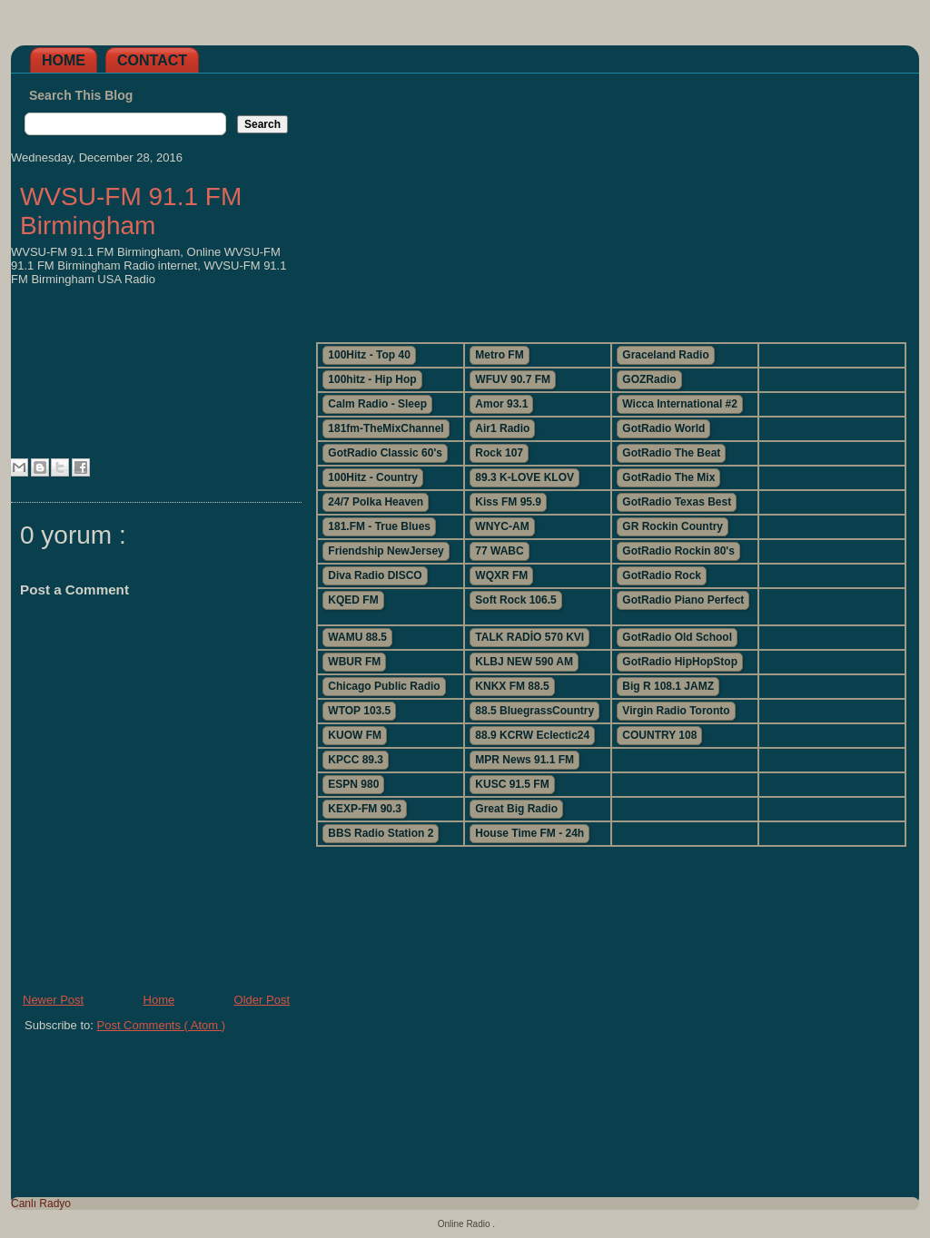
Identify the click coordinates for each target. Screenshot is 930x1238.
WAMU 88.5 (357, 637)
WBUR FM (354, 661)
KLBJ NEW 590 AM (524, 661)
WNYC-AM (502, 526)
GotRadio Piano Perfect (683, 600)
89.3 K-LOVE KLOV (524, 477)
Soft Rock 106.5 (515, 600)
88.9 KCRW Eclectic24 (532, 735)
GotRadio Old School (677, 637)
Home (63, 60)
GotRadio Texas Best (676, 502)
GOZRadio (649, 379)
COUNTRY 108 (659, 735)
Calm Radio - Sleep (377, 404)
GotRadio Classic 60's (385, 453)
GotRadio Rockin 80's (678, 551)
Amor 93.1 (501, 404)
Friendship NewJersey (385, 551)
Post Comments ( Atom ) (161, 1025)
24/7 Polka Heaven (375, 502)
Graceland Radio (665, 355)
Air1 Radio (502, 428)
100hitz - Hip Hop (372, 379)
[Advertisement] (610, 201)
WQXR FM (501, 575)
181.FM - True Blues (379, 526)
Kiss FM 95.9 (508, 502)
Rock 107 (499, 453)
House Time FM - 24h (529, 833)
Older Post (262, 1000)
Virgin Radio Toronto (675, 710)
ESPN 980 (353, 784)
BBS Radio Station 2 (380, 833)
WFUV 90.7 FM (512, 379)
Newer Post (53, 1000)
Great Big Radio (516, 808)
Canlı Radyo (41, 1203)
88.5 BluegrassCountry (534, 710)
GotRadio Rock (661, 575)
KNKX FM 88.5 (512, 686)
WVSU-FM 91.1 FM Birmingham (131, 211)
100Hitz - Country (373, 477)
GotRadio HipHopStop (679, 661)
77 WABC (499, 551)
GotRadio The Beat (671, 453)
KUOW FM (354, 735)
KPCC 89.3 (355, 759)
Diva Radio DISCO (374, 575)
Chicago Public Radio (384, 686)
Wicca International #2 (679, 404)
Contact (152, 60)
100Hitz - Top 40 (369, 355)
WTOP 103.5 (359, 710)
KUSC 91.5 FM (512, 784)
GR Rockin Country (672, 526)
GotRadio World (663, 428)
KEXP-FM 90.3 (364, 808)
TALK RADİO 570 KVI (529, 637)
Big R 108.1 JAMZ (668, 686)
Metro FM (499, 355)
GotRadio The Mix (668, 477)
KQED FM (353, 600)
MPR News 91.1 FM (524, 759)
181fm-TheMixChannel (385, 428)
